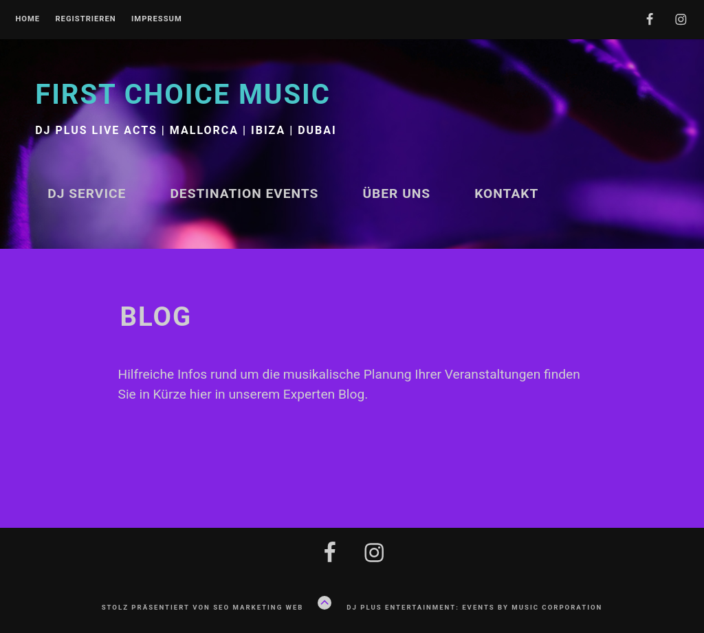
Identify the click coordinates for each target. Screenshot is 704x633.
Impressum (156, 19)
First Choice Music (183, 94)
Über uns (396, 193)
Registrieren (85, 19)
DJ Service (86, 193)
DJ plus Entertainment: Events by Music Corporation (474, 607)
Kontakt (506, 193)
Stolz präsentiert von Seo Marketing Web (203, 607)
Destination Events (244, 193)
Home (27, 19)
